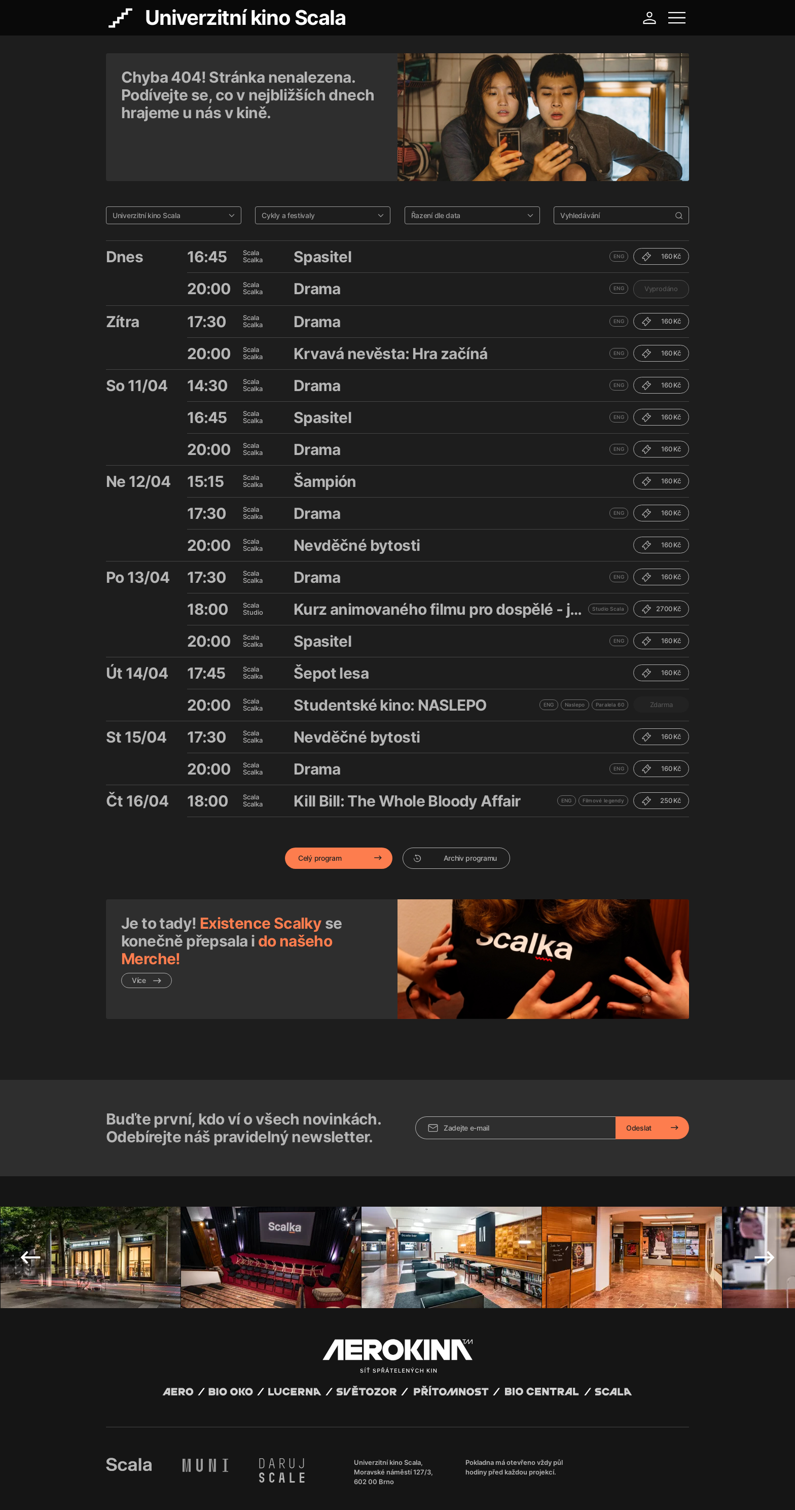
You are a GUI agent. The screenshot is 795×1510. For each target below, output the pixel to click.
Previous (30, 1197)
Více (146, 936)
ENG (618, 212)
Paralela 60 (610, 660)
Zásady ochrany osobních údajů (247, 1489)
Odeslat (639, 1068)
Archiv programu (455, 814)
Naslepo (575, 660)
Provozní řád (316, 1489)
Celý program (319, 814)
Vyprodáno (661, 244)
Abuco (143, 1481)
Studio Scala (608, 564)
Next (764, 1197)
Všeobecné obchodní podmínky (151, 1489)
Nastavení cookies (364, 1489)
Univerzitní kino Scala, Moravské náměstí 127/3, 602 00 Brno (393, 1412)
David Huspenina (203, 1481)
